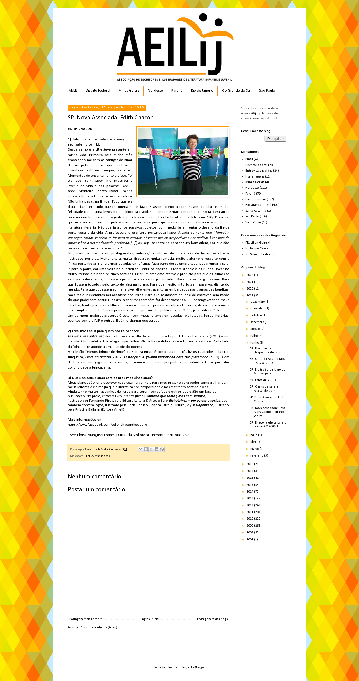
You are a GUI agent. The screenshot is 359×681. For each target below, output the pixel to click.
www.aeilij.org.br (253, 113)
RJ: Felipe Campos (258, 248)
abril (253, 442)
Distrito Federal (98, 91)
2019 (250, 295)
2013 (250, 498)
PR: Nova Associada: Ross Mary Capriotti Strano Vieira (267, 412)
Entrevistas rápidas (98, 456)
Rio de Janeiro (202, 91)
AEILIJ (73, 91)
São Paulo (267, 91)
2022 (250, 275)
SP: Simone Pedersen (260, 254)
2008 (250, 532)
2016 (250, 478)
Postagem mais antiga (212, 619)
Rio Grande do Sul (236, 91)
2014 (250, 491)
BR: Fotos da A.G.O (263, 380)
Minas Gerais (129, 91)
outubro (256, 315)
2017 (250, 471)
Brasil (249, 159)
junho (255, 342)
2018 (250, 464)
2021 (250, 282)
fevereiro (257, 455)
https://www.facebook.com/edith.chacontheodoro (107, 425)
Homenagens (254, 176)
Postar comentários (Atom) (98, 627)
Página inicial (150, 619)
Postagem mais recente (86, 619)
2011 (250, 512)
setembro (257, 322)
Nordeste (155, 91)
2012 (250, 505)
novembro (257, 308)
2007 (250, 539)
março (255, 449)
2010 (250, 519)
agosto (255, 329)
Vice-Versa (253, 222)
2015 (250, 485)
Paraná (177, 91)
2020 (250, 289)
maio (254, 435)
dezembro (258, 301)
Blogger (199, 667)
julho (254, 336)
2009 (250, 526)
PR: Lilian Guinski (257, 243)
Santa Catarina (255, 211)
